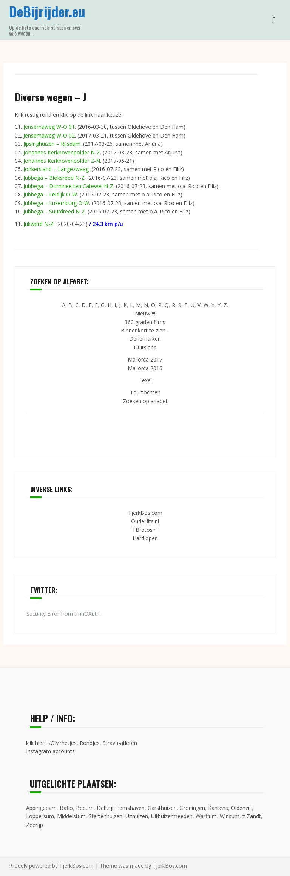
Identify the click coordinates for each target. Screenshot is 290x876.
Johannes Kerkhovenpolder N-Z (61, 152)
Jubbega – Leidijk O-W (50, 194)
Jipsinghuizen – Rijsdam (51, 143)
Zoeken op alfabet (145, 401)
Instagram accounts (50, 751)
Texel (145, 380)
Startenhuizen (105, 816)
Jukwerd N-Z (38, 223)
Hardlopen (145, 538)
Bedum (85, 807)
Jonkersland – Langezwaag (56, 169)
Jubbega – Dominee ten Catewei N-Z (68, 186)
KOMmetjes (62, 742)
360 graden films (145, 322)
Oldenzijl (241, 807)
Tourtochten (145, 392)
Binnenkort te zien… (145, 330)
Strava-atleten (120, 742)
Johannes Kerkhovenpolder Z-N (61, 160)
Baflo (66, 807)
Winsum (229, 816)
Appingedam (41, 807)
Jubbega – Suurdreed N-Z (54, 211)
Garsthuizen (162, 807)
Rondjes (90, 742)
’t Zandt (251, 816)
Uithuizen (136, 816)
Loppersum (40, 816)
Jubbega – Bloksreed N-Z (54, 177)
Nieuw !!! (145, 313)
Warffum (206, 816)
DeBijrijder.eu (47, 11)
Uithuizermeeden (172, 816)
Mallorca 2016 (145, 368)
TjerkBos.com (145, 512)
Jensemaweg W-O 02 (49, 135)
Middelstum (71, 816)
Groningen (192, 807)
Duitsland (145, 347)
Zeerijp (34, 824)
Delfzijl (105, 807)
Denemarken (145, 338)
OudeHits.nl (145, 521)
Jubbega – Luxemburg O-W (56, 203)
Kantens (218, 807)
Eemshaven (130, 807)
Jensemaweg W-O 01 (49, 126)
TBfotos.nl (145, 529)
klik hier (35, 742)
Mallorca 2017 (145, 359)
